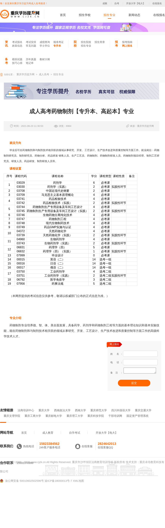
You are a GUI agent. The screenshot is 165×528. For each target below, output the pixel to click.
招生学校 (85, 15)
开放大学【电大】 (135, 3)
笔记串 (30, 62)
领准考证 (58, 42)
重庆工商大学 (33, 420)
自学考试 (74, 437)
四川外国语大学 (121, 415)
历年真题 (31, 59)
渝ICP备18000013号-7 (58, 485)
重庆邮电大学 (53, 420)
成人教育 (47, 437)
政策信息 (17, 45)
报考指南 (127, 42)
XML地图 (78, 485)
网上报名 (127, 45)
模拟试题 (17, 59)
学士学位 (45, 45)
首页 (63, 15)
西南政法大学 (62, 415)
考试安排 (31, 42)
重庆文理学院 (12, 420)
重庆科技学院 (95, 420)
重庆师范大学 (98, 415)
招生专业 (109, 15)
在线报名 (157, 3)
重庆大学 (44, 415)
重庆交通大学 (143, 415)
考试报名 (17, 42)
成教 (104, 3)
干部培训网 (115, 420)
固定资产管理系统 (137, 420)
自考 (116, 3)
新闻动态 (134, 15)
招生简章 (100, 42)
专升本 (57, 45)
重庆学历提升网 (25, 74)
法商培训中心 (26, 415)
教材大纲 (45, 59)
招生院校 (86, 42)
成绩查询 (45, 42)
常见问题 (31, 45)
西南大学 (80, 415)
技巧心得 (17, 62)
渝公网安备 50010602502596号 (22, 486)
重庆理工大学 (75, 420)
